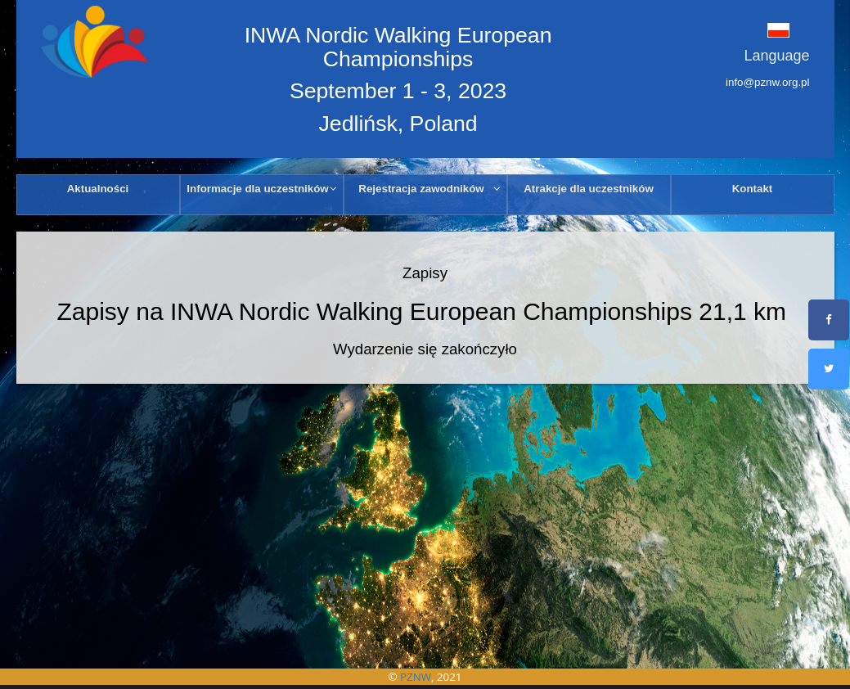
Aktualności (98, 188)
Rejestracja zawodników (429, 188)
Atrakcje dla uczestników (589, 188)
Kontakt (752, 188)
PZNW (415, 676)
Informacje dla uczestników (262, 188)
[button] (756, 30)
